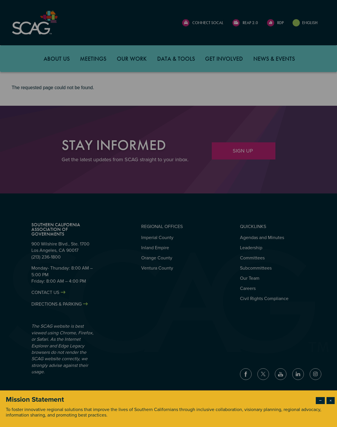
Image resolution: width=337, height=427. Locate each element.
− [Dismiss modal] (320, 400)
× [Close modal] (330, 400)
